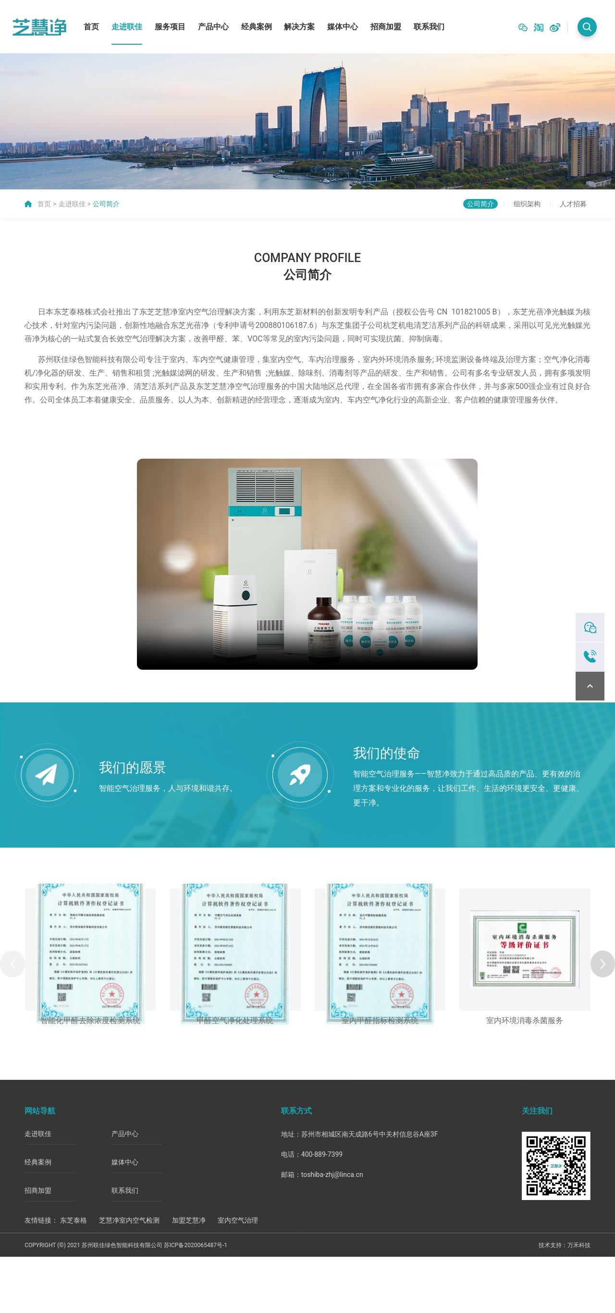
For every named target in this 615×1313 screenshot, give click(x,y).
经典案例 (256, 23)
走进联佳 (126, 23)
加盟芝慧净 (189, 1276)
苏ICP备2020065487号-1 (195, 1301)
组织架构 (504, 198)
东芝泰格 (73, 1276)
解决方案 (299, 23)
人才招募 (565, 198)
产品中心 (213, 23)
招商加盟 (385, 23)
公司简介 (106, 198)
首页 (91, 23)
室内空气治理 (238, 1276)
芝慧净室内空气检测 (129, 1276)
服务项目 (170, 23)
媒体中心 (342, 23)
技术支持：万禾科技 (564, 1301)
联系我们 (429, 23)
